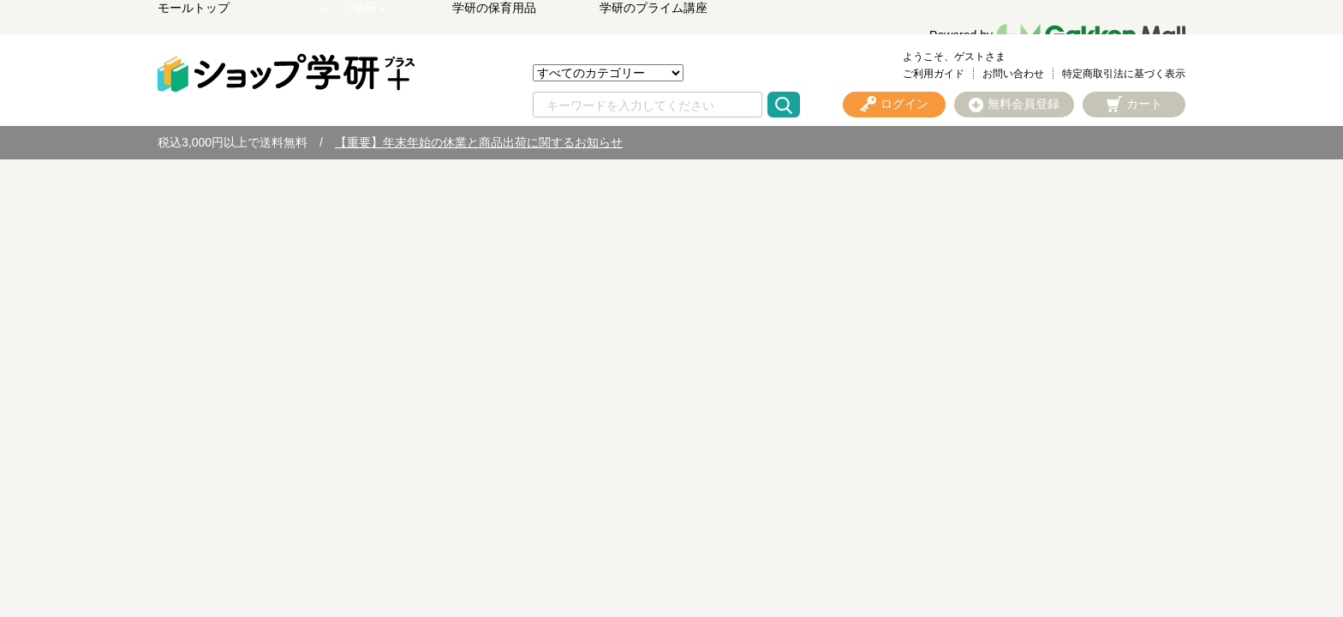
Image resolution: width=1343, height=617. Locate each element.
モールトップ (194, 8)
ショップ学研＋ (347, 8)
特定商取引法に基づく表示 (1123, 74)
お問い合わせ (1013, 74)
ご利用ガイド (933, 74)
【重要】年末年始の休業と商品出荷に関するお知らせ (479, 142)
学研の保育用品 (494, 8)
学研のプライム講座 (653, 8)
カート (1144, 104)
